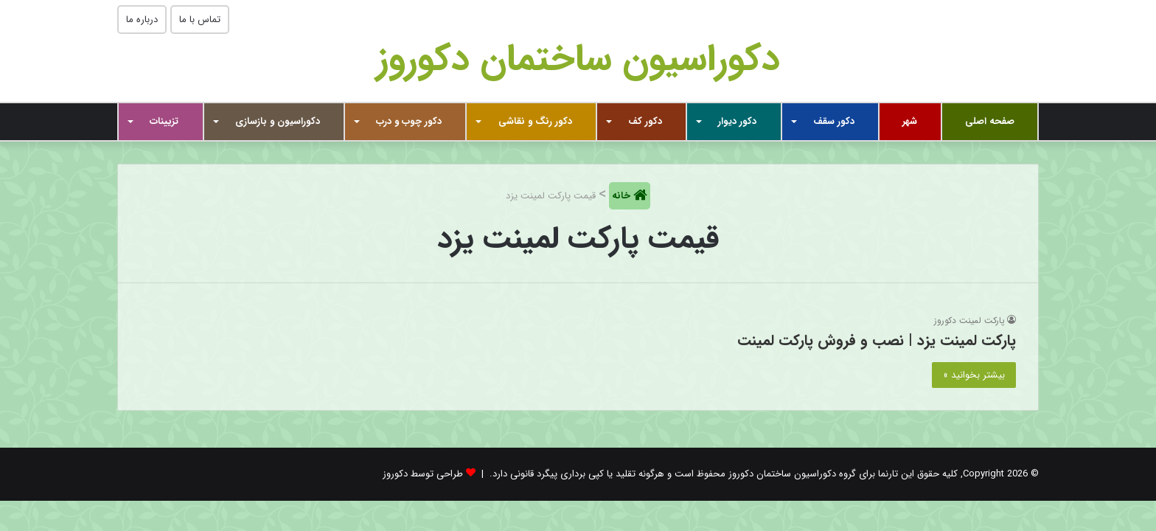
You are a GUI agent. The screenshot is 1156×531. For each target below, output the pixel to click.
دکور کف (645, 121)
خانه (622, 196)
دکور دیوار (737, 121)
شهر (909, 121)
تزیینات (164, 121)
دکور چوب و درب (409, 121)
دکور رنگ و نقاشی (535, 121)
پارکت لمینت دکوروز (969, 320)
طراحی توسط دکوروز (423, 474)
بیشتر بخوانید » (974, 375)
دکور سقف (833, 121)
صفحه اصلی (989, 121)
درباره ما (142, 19)
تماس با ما (199, 19)
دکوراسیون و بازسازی (277, 121)
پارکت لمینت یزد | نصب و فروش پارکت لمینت (876, 340)
